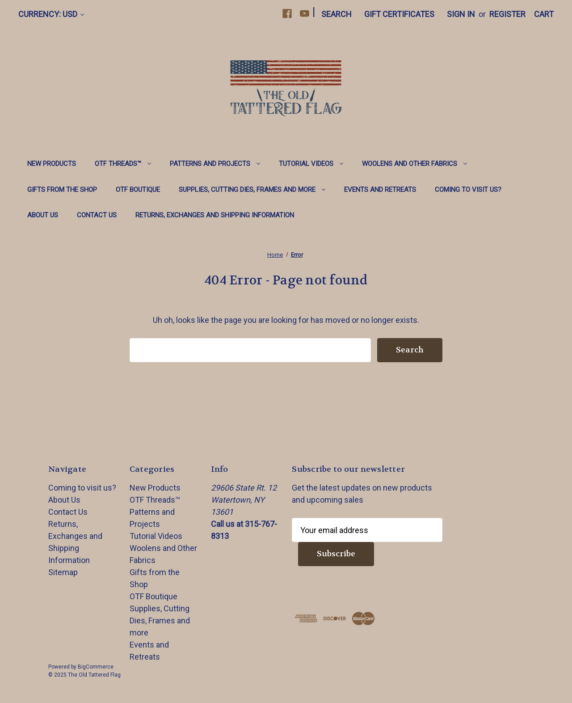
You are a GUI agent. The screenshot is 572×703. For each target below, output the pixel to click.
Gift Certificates (399, 14)
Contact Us (97, 215)
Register (507, 14)
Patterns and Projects (215, 164)
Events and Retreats (380, 190)
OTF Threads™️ (123, 164)
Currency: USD (51, 14)
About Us (42, 215)
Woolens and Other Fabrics (414, 164)
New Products (51, 164)
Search (336, 14)
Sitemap (63, 572)
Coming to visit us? (468, 190)
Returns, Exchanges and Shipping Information (214, 215)
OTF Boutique (138, 190)
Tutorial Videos (311, 164)
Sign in (461, 14)
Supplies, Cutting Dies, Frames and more (252, 190)
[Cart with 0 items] (544, 14)
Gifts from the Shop (62, 190)
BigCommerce (96, 667)
